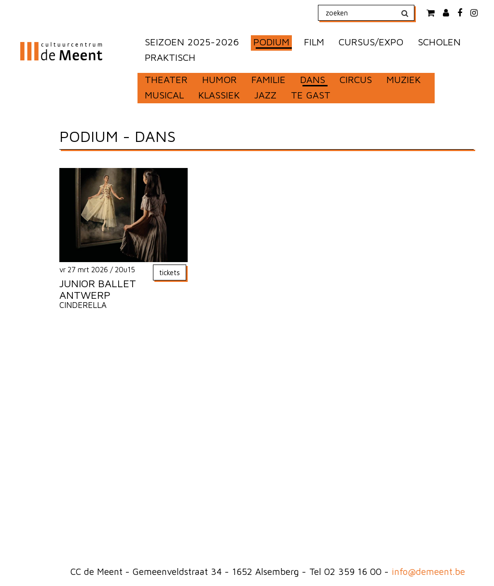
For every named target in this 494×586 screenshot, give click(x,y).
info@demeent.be (428, 571)
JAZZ (265, 94)
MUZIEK (403, 79)
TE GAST (310, 94)
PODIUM (271, 41)
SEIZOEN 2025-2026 (192, 41)
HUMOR (219, 79)
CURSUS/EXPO (371, 41)
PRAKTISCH (170, 57)
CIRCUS (356, 79)
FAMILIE (268, 79)
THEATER (166, 79)
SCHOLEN (439, 41)
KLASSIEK (219, 94)
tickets (169, 272)
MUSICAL (164, 94)
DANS (312, 79)
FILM (314, 41)
